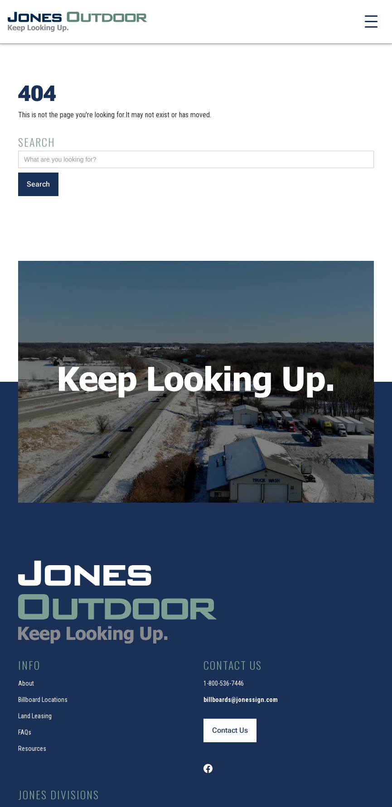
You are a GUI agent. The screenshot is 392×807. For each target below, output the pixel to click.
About (26, 683)
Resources (32, 748)
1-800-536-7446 (223, 683)
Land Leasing (35, 716)
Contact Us (230, 730)
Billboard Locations (43, 699)
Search (36, 142)
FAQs (24, 732)
